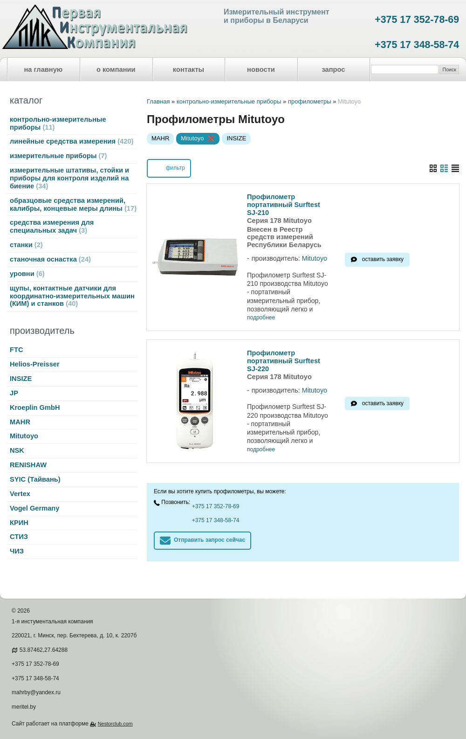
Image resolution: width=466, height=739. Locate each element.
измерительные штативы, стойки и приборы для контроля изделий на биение (69, 178)
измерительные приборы (58, 155)
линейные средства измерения (71, 141)
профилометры (309, 101)
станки (26, 245)
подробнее (261, 318)
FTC (16, 349)
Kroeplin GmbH (35, 407)
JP (14, 393)
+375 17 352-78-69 (417, 19)
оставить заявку (383, 259)
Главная (158, 101)
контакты (188, 69)
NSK (17, 450)
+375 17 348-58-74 (417, 44)
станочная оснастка (50, 259)
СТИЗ (19, 536)
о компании (116, 69)
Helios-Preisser (35, 364)
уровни (27, 273)
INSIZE (21, 378)
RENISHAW (28, 465)
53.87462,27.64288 (44, 650)
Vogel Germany (34, 508)
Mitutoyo (24, 436)
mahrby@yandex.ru (36, 692)
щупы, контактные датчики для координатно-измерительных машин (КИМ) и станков (72, 296)
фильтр (169, 167)
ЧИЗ (17, 551)
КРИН (19, 522)
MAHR (20, 422)
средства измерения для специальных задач (52, 226)
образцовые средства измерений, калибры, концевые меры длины (73, 204)
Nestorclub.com (115, 723)
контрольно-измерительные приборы (58, 123)
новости (261, 69)
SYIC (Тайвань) (35, 479)
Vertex (20, 493)
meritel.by (24, 707)
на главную (43, 69)
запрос (333, 69)
